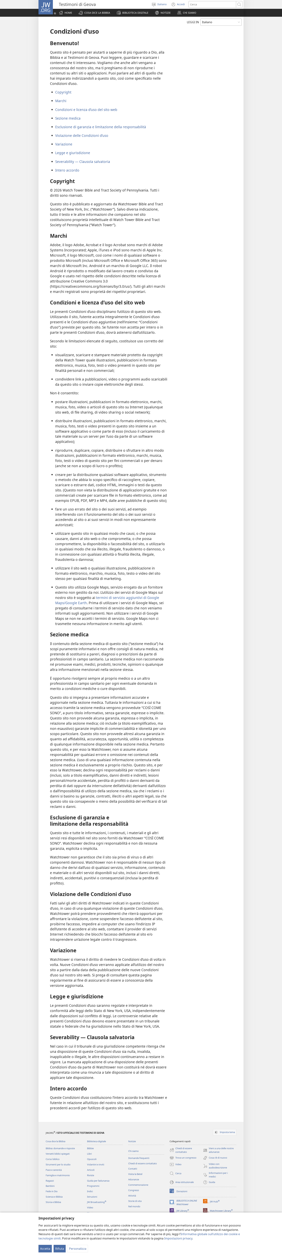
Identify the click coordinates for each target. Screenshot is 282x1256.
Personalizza (77, 1249)
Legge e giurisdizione (72, 152)
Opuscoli (91, 1159)
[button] (94, 13)
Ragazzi (50, 1180)
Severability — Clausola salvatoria (82, 161)
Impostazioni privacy (178, 1238)
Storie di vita (135, 1201)
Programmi (93, 1185)
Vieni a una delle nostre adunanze (218, 1150)
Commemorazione (138, 1184)
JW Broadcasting (96, 1202)
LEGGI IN (193, 22)
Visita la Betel (135, 1174)
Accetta (45, 1249)
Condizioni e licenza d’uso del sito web (86, 109)
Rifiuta (59, 1249)
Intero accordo (67, 170)
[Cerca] (212, 4)
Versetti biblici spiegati (58, 1153)
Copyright (63, 92)
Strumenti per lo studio (58, 1164)
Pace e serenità (54, 1169)
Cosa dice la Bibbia (55, 1141)
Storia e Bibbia (53, 1202)
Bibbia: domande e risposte (60, 1148)
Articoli (90, 1169)
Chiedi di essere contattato (142, 1163)
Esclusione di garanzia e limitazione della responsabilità (100, 126)
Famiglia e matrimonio (58, 1175)
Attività (132, 1195)
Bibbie (90, 1148)
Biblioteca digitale (96, 1141)
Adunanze (133, 1179)
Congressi (133, 1190)
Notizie (132, 1141)
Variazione (63, 144)
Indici (90, 1191)
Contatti (132, 1168)
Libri (89, 1153)
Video (90, 1207)
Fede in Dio (52, 1191)
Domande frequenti (138, 1158)
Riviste (90, 1175)
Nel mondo (134, 1206)
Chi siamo (133, 1151)
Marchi (60, 100)
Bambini (50, 1185)
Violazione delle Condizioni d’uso (81, 135)
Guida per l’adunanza (98, 1180)
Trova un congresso (183, 1158)
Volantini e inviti (95, 1164)
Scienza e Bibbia (54, 1196)
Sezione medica (68, 118)
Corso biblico (53, 1159)
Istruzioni (92, 1196)
